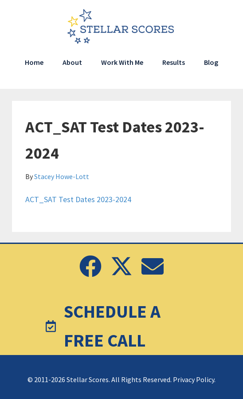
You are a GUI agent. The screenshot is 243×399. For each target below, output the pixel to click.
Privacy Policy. (194, 379)
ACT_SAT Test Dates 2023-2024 (78, 199)
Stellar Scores (121, 26)
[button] (90, 266)
